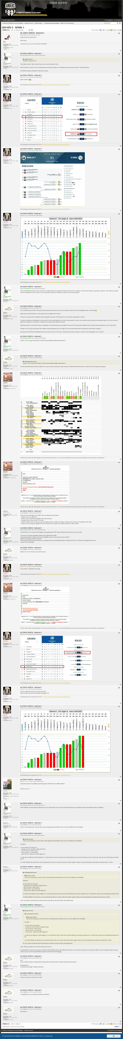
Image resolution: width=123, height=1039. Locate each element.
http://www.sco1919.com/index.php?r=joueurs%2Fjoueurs (55, 84)
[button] (100, 30)
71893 (10, 793)
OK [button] (114, 1036)
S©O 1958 (5, 83)
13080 (10, 86)
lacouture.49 (6, 790)
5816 (10, 44)
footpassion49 (7, 63)
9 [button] (107, 30)
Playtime (5, 382)
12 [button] (113, 30)
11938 (10, 385)
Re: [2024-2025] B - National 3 (32, 33)
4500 (10, 315)
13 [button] (115, 30)
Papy (4, 41)
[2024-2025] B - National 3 (13, 27)
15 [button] (118, 30)
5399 (10, 514)
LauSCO (5, 312)
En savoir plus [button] (48, 1036)
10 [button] (109, 30)
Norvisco (5, 511)
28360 (10, 66)
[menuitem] (13, 20)
